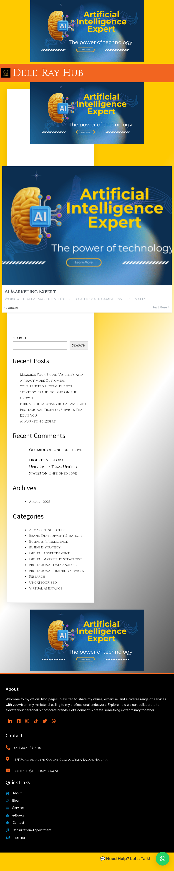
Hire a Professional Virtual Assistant (53, 404)
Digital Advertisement (49, 553)
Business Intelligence (48, 542)
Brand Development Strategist (56, 536)
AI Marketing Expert (38, 421)
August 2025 (39, 502)
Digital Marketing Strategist (55, 559)
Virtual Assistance (45, 588)
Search (19, 338)
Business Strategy (45, 547)
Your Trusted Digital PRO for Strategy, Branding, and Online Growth (48, 392)
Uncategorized (43, 582)
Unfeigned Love (68, 450)
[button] (162, 859)
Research (37, 576)
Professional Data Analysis (53, 565)
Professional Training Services (56, 571)
